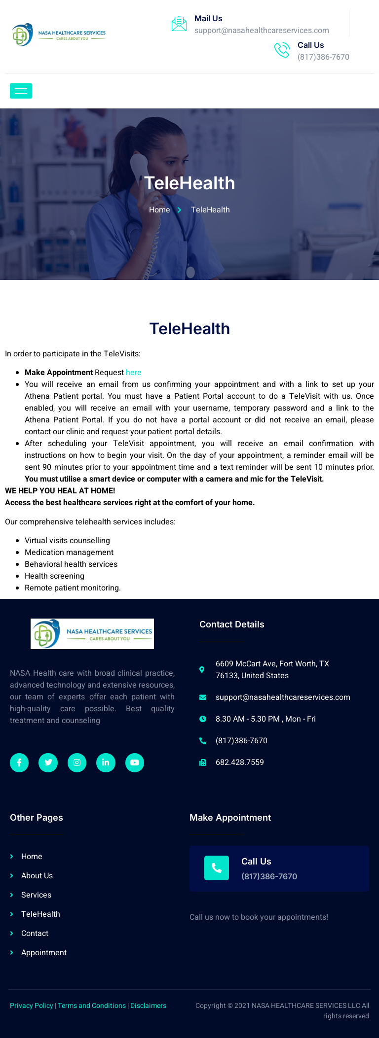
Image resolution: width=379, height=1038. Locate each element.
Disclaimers (148, 1006)
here (134, 373)
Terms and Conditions (92, 1006)
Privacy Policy (31, 1006)
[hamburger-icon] (21, 91)
